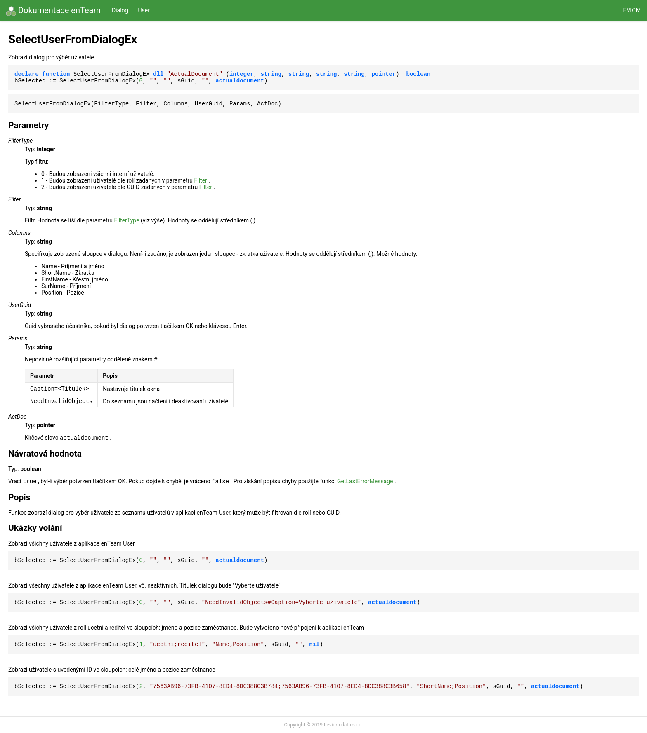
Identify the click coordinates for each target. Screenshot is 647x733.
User (143, 10)
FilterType (126, 220)
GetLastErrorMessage (365, 481)
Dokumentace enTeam (53, 10)
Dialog (120, 10)
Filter (200, 180)
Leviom (630, 10)
